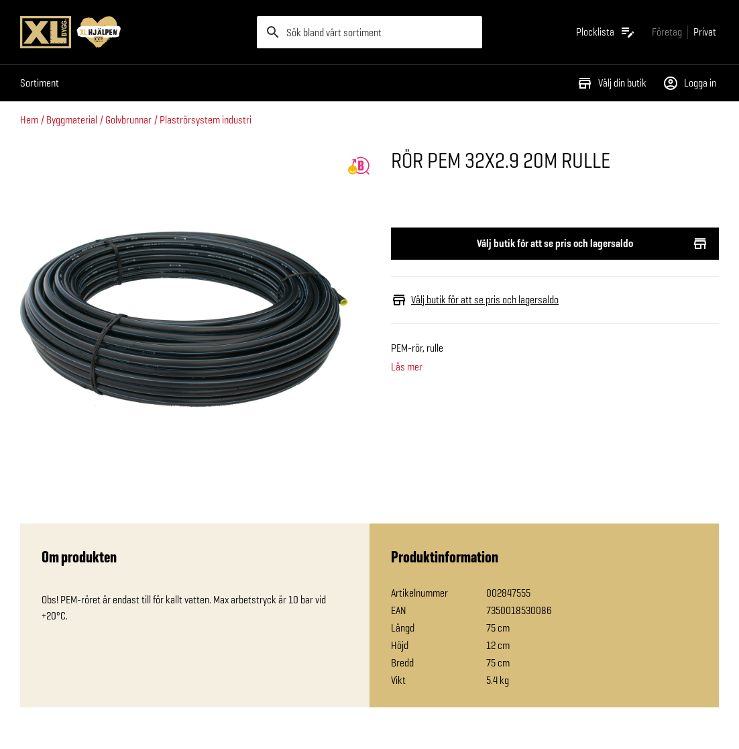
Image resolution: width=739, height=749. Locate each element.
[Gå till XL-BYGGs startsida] (133, 32)
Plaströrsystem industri (205, 120)
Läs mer (406, 367)
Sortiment (39, 83)
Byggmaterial (71, 120)
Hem (29, 120)
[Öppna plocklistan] (606, 32)
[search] (370, 32)
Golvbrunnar (128, 120)
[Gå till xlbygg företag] (667, 32)
